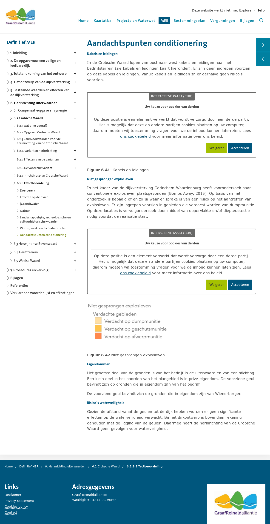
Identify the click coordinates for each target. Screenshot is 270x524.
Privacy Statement (19, 501)
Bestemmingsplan (189, 20)
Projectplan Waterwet (136, 20)
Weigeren (218, 149)
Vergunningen (222, 20)
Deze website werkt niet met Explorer (222, 10)
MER (165, 21)
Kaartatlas (103, 20)
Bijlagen (247, 20)
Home (83, 20)
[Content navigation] (42, 166)
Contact (11, 512)
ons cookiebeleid (135, 136)
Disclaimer (13, 495)
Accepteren (241, 149)
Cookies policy (16, 506)
